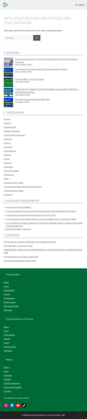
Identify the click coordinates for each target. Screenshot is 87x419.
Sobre (6, 371)
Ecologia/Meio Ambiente (14, 135)
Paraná (7, 294)
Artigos (7, 119)
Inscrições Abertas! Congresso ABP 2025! (32, 99)
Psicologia (8, 167)
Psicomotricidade (11, 171)
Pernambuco (9, 298)
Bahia (6, 282)
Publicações (9, 174)
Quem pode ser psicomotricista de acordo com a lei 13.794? (31, 215)
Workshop (8, 194)
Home (6, 367)
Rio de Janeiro (10, 302)
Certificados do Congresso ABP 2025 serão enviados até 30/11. (41, 69)
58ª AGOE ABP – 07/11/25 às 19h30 (29, 79)
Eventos (7, 143)
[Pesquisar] (36, 38)
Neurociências (10, 151)
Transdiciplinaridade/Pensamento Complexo (23, 186)
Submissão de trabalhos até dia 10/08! (20, 260)
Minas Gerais (9, 290)
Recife (6, 342)
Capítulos (8, 375)
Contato (7, 391)
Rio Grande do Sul (11, 306)
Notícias (7, 155)
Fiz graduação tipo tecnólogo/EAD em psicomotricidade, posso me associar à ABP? (41, 219)
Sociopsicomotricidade (13, 182)
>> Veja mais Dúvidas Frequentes (17, 229)
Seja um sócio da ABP (13, 387)
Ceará (6, 286)
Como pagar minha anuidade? (18, 207)
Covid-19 (7, 123)
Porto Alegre (9, 335)
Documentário (10, 127)
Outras (7, 159)
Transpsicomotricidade (13, 190)
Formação (8, 147)
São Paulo (8, 310)
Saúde (6, 178)
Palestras (8, 163)
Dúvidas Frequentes (12, 131)
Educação (8, 139)
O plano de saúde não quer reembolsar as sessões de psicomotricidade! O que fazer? (41, 211)
